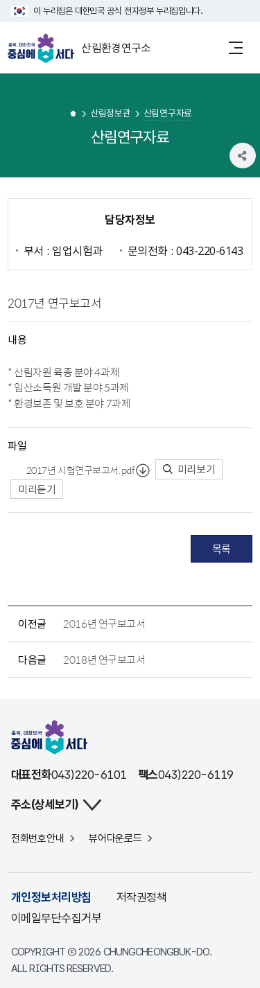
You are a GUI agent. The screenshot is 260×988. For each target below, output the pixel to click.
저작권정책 (141, 897)
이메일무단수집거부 (56, 918)
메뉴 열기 (236, 47)
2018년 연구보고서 (104, 659)
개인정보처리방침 (51, 897)
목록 (221, 548)
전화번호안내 (37, 838)
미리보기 (189, 469)
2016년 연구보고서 (104, 623)
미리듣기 (36, 489)
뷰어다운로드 (115, 838)
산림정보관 (110, 112)
